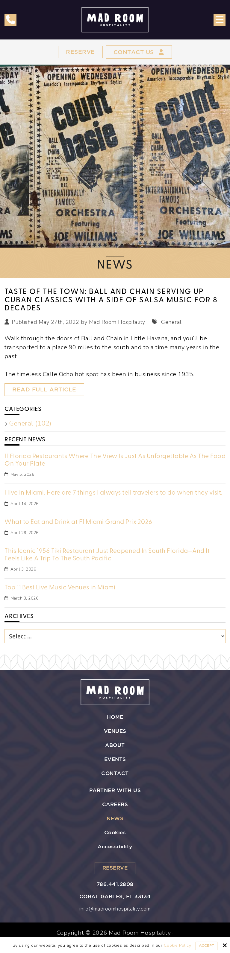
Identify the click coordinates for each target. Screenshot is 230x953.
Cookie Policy (177, 945)
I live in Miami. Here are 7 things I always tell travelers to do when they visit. (113, 492)
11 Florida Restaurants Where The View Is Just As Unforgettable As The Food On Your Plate (115, 459)
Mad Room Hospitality (117, 322)
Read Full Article (45, 390)
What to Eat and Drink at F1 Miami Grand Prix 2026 (78, 522)
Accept (206, 945)
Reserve (79, 52)
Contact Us (139, 52)
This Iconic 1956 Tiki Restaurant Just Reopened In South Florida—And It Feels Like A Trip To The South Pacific (107, 554)
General (171, 322)
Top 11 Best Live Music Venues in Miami (59, 587)
